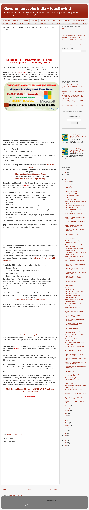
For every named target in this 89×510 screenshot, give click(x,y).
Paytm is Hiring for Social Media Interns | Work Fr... (74, 214)
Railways (25, 20)
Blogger (65, 505)
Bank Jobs (16, 20)
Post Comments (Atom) (16, 495)
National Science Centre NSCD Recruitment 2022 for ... (73, 233)
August (67, 410)
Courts (58, 23)
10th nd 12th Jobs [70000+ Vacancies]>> (73, 42)
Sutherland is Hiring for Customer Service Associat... (74, 237)
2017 (65, 440)
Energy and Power (78, 20)
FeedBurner (77, 126)
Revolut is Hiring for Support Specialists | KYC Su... (73, 374)
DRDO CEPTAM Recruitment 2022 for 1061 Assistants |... (75, 363)
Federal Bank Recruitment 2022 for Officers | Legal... (74, 245)
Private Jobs (10, 434)
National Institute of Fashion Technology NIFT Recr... (72, 194)
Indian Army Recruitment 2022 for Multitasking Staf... (74, 300)
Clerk (51, 23)
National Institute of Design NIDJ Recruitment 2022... (74, 398)
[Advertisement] (30, 45)
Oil (48, 20)
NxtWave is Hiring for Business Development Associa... (73, 323)
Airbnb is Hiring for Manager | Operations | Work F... (73, 316)
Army (21, 23)
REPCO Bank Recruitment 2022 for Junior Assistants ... (74, 347)
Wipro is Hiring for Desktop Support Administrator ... (74, 261)
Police (64, 23)
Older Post (53, 490)
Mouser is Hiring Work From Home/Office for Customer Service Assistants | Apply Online (73, 105)
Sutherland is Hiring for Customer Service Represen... (74, 249)
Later (35, 6)
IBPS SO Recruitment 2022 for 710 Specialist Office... (74, 390)
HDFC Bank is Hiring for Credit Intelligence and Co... (73, 304)
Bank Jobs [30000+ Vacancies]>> (71, 37)
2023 (65, 177)
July (66, 413)
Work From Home (19, 434)
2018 (65, 438)
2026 (65, 169)
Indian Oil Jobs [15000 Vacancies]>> (72, 44)
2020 (65, 433)
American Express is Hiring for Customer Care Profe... (73, 327)
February (68, 425)
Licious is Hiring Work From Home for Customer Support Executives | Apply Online (72, 86)
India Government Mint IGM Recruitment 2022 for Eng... (73, 308)
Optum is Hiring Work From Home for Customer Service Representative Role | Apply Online (73, 96)
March (67, 423)
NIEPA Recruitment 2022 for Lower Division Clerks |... (74, 370)
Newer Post (7, 490)
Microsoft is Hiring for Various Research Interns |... (73, 296)
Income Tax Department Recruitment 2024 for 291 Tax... (75, 382)
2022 (65, 179)
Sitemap (83, 23)
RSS (63, 28)
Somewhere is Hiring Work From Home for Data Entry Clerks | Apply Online (76, 150)
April (66, 420)
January (67, 427)
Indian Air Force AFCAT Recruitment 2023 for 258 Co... (75, 218)
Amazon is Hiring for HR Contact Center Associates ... (74, 280)
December (68, 181)
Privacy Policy (73, 23)
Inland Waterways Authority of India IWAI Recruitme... (74, 331)
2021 (65, 430)
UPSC (54, 20)
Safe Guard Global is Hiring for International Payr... (73, 241)
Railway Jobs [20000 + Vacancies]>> (72, 39)
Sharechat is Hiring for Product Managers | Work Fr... (73, 190)
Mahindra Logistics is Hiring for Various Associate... (73, 198)
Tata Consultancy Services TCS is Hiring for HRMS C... (74, 206)
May (66, 418)
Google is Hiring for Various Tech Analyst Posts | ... (74, 269)
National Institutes (31, 23)
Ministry (42, 20)
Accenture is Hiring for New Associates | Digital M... (72, 288)
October (67, 406)
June (66, 415)
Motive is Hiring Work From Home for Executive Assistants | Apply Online (77, 136)
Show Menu (6, 20)
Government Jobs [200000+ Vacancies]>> (73, 35)
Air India (14, 23)
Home (30, 490)
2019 (65, 435)
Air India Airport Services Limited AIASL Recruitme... (74, 339)
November (68, 184)
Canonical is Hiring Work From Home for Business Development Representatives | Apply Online (73, 91)
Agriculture (6, 23)
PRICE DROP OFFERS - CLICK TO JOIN (30, 300)
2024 (65, 174)
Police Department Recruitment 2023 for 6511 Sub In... (75, 186)
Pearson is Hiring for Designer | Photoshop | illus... (73, 351)
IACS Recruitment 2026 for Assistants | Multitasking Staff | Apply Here (72, 101)
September (68, 408)
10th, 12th (34, 20)
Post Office (43, 23)
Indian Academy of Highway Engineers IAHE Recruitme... (75, 202)
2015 (65, 445)
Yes (54, 6)
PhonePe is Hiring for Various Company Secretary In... (73, 378)
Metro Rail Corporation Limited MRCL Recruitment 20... (75, 355)
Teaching (67, 20)
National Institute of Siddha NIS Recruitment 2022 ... (73, 284)
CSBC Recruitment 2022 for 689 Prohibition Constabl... (74, 292)
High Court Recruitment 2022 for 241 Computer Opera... (75, 319)
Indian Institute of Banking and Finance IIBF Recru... (73, 226)
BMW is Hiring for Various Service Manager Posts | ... (74, 402)
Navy (60, 20)
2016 (65, 443)
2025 (65, 172)
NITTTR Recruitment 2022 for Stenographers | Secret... (73, 210)
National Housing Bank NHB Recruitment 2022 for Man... (73, 276)
